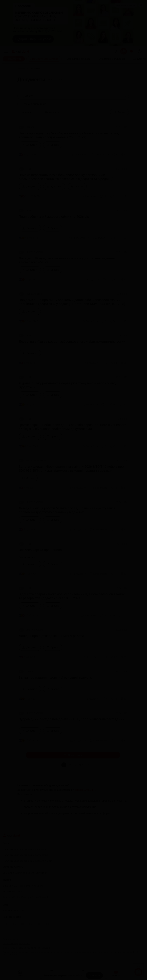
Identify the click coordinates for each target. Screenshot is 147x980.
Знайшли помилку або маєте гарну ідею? (25, 873)
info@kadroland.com (13, 910)
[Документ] (30, 145)
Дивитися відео (27, 557)
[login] (139, 51)
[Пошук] (115, 51)
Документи (116, 973)
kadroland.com (10, 954)
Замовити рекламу (125, 5)
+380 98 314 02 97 (12, 891)
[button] (88, 764)
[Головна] (21, 68)
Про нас (7, 843)
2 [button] (70, 765)
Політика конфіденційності (16, 943)
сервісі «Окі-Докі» (85, 789)
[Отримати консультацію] (111, 58)
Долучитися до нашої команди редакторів (25, 855)
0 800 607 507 (24, 886)
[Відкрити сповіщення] (131, 51)
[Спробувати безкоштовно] (44, 58)
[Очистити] (125, 96)
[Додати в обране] (123, 154)
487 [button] (81, 765)
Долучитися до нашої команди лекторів (24, 849)
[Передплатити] (14, 58)
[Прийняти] (94, 975)
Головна (20, 973)
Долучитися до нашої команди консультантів (27, 861)
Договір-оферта (10, 939)
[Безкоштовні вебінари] (78, 58)
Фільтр (119, 112)
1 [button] (63, 765)
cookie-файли (74, 975)
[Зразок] (52, 145)
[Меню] (6, 51)
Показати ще (73, 755)
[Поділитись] (114, 154)
